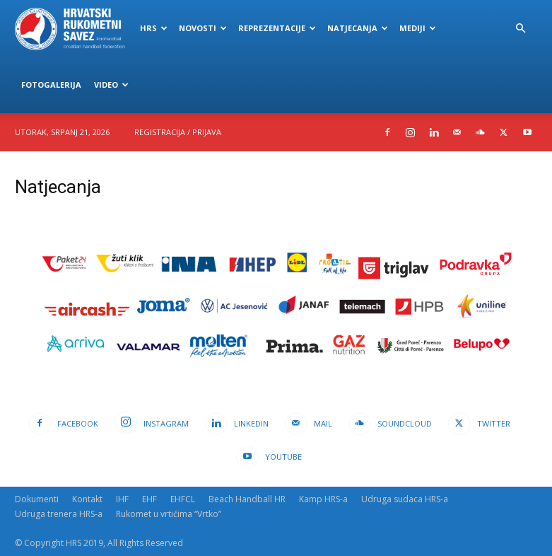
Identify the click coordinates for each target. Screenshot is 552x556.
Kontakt (87, 499)
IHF (122, 499)
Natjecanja (357, 28)
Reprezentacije (277, 28)
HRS (154, 28)
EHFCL (182, 499)
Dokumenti (37, 499)
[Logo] (74, 28)
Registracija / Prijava (177, 132)
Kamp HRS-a (323, 499)
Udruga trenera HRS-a (58, 514)
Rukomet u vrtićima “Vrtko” (168, 514)
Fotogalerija (51, 84)
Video (111, 84)
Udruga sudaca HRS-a (404, 499)
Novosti (203, 28)
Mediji (417, 28)
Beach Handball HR (247, 499)
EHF (149, 499)
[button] (521, 28)
